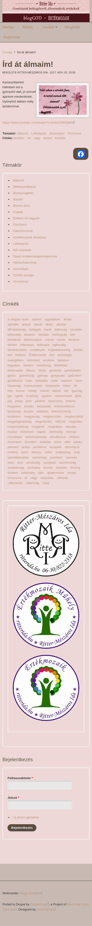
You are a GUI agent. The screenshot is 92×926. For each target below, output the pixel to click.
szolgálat (49, 462)
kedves (71, 401)
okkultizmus (58, 437)
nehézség (56, 432)
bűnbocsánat (33, 339)
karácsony (55, 401)
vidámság (32, 483)
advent (36, 319)
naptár (41, 432)
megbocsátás (74, 416)
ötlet (68, 442)
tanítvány (34, 467)
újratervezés (55, 473)
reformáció (72, 447)
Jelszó (13, 797)
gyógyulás (58, 375)
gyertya (42, 375)
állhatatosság (17, 329)
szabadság (63, 452)
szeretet (71, 457)
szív (20, 462)
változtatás (15, 483)
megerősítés (43, 421)
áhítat (67, 319)
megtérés (37, 426)
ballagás (35, 329)
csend (49, 339)
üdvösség (28, 473)
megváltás (55, 426)
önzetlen (30, 442)
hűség (32, 391)
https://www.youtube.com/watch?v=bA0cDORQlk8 (38, 122)
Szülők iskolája (23, 275)
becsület (76, 329)
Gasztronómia (23, 231)
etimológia (65, 355)
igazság (77, 391)
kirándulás (44, 406)
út (26, 478)
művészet (27, 432)
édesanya (27, 345)
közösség (14, 411)
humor (20, 391)
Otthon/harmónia (24, 262)
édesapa (43, 345)
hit (29, 138)
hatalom (66, 380)
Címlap (8, 27)
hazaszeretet (33, 386)
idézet (56, 391)
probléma (39, 447)
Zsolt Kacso (46, 909)
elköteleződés (17, 350)
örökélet (45, 442)
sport (24, 452)
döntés (12, 345)
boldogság (59, 334)
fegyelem (14, 365)
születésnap (16, 467)
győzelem (75, 375)
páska (78, 442)
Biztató (18, 199)
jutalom (40, 401)
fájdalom (63, 360)
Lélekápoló (38, 133)
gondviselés (73, 370)
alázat (38, 324)
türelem (13, 473)
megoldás (75, 421)
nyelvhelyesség (35, 437)
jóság (19, 401)
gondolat (55, 370)
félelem (29, 365)
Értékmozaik (37, 355)
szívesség (33, 462)
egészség (59, 345)
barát (47, 329)
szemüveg (39, 457)
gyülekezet (15, 380)
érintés (78, 350)
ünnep (71, 473)
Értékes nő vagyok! (26, 218)
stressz (36, 452)
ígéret (19, 396)
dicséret (73, 339)
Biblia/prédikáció (24, 187)
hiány (67, 386)
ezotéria (48, 360)
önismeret (14, 442)
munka (12, 432)
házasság (14, 386)
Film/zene (74, 133)
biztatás (60, 138)
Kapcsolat (12, 37)
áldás (49, 324)
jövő (28, 401)
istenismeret (63, 396)
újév (41, 473)
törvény (75, 467)
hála (29, 380)
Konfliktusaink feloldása (29, 237)
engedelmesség (59, 350)
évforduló (33, 360)
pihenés (13, 447)
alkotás (61, 324)
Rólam (27, 27)
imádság (32, 396)
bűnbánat (14, 339)
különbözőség (61, 411)
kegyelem (14, 406)
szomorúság (67, 462)
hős (10, 391)
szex (11, 462)
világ (45, 483)
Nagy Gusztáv (31, 893)
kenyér (28, 406)
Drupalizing (39, 904)
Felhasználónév (20, 778)
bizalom (19, 138)
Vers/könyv (21, 281)
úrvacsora (14, 478)
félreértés (60, 365)
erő (10, 355)
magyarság (32, 416)
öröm (57, 442)
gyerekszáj (26, 375)
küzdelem (14, 416)
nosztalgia (15, 437)
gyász (12, 375)
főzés (42, 370)
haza (78, 380)
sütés (48, 452)
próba (26, 447)
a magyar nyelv (18, 319)
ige (10, 396)
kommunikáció (64, 406)
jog (10, 401)
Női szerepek (22, 250)
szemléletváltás (18, 457)
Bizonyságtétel (23, 193)
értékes (20, 355)
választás (47, 478)
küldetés (43, 411)
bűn (72, 334)
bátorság (61, 329)
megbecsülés (52, 416)
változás (62, 478)
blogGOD (72, 27)
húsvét (44, 391)
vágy (37, 138)
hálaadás (41, 380)
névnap (71, 432)
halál (54, 380)
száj (77, 452)
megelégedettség (19, 421)
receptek (55, 447)
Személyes (57, 133)
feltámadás (15, 370)
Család (48, 27)
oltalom (74, 437)
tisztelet (61, 467)
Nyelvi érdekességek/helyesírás (35, 256)
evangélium (15, 360)
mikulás (70, 426)
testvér (48, 467)
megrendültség (18, 426)
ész (52, 355)
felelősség (44, 365)
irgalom (46, 396)
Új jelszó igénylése (26, 817)
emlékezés (37, 350)
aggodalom (52, 319)
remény (13, 452)
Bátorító (22, 133)
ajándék (13, 324)
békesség (14, 334)
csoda (61, 339)
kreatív (28, 411)
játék (78, 396)
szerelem (56, 457)
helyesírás (52, 386)
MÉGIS (60, 421)
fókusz (30, 370)
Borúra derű (21, 205)
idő (66, 391)
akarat (47, 138)
